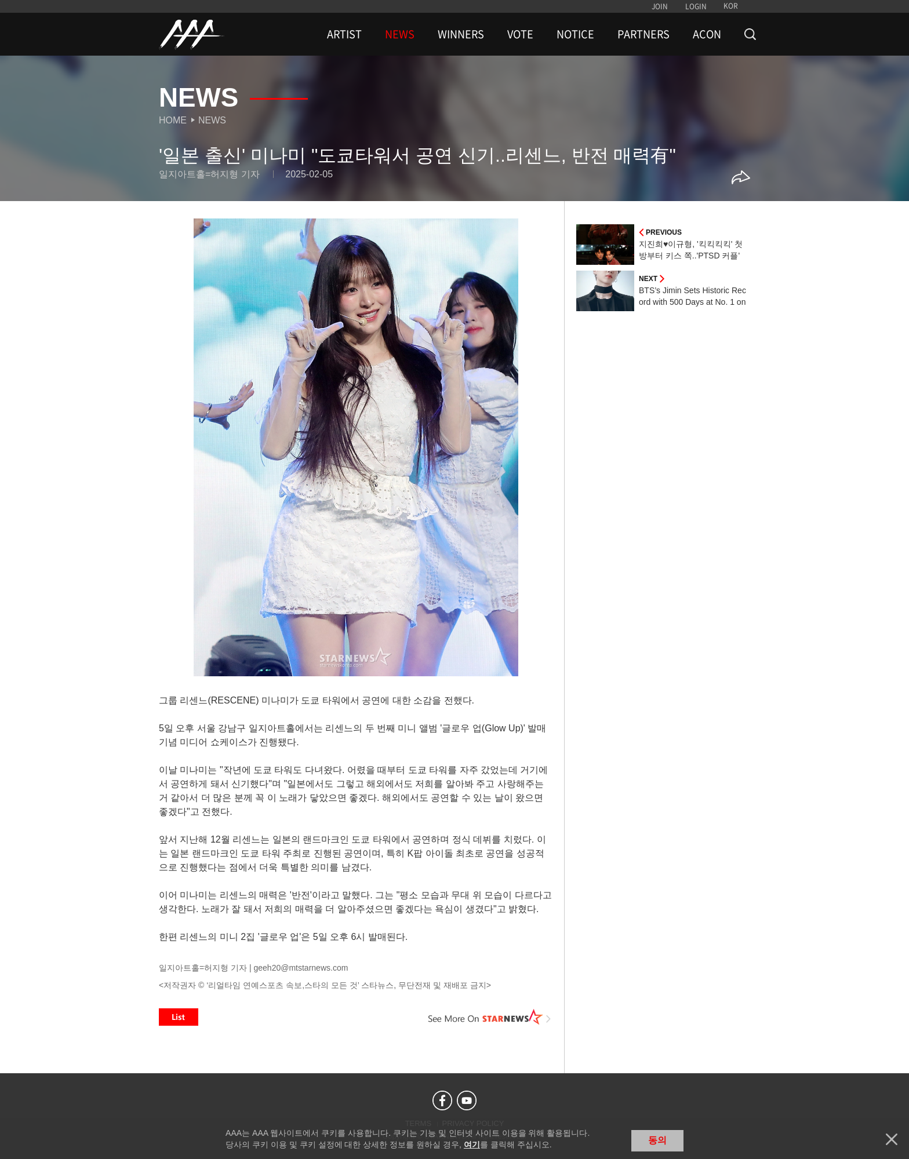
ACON (707, 34)
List (178, 1017)
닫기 (891, 1139)
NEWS (399, 34)
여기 (472, 1144)
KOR (730, 5)
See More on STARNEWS (490, 1017)
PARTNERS (643, 34)
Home (173, 120)
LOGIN (696, 6)
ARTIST (344, 34)
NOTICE (575, 34)
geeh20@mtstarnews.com (300, 967)
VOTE (520, 34)
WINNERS (461, 34)
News (212, 120)
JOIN (660, 6)
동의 (657, 1140)
